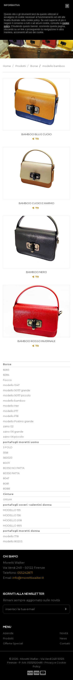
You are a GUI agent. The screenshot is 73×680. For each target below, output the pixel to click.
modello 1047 (11, 385)
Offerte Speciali (13, 643)
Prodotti (20, 66)
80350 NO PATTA (13, 467)
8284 (6, 374)
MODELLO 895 (12, 525)
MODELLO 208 (12, 520)
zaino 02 (8, 426)
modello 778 (11, 536)
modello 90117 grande (16, 390)
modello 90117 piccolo (17, 395)
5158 (5, 452)
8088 (6, 488)
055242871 (25, 573)
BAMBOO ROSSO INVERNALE (36, 341)
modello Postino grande (18, 421)
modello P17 (10, 410)
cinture (7, 499)
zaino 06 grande (13, 431)
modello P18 (10, 416)
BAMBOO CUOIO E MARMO (36, 203)
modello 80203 (12, 541)
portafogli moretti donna (21, 530)
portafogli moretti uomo (21, 442)
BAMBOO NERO (36, 272)
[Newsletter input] (36, 609)
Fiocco (7, 380)
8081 (6, 483)
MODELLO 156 (12, 515)
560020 (7, 457)
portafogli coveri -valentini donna (27, 504)
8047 (6, 478)
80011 (6, 462)
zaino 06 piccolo (13, 436)
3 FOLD (7, 447)
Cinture (8, 494)
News (63, 638)
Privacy (49, 662)
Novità (64, 633)
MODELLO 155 (11, 510)
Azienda (8, 633)
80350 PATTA (11, 473)
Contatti (65, 643)
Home (7, 66)
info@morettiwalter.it (28, 578)
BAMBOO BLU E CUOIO (36, 134)
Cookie (61, 662)
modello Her (11, 405)
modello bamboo (53, 66)
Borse (34, 66)
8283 (6, 369)
